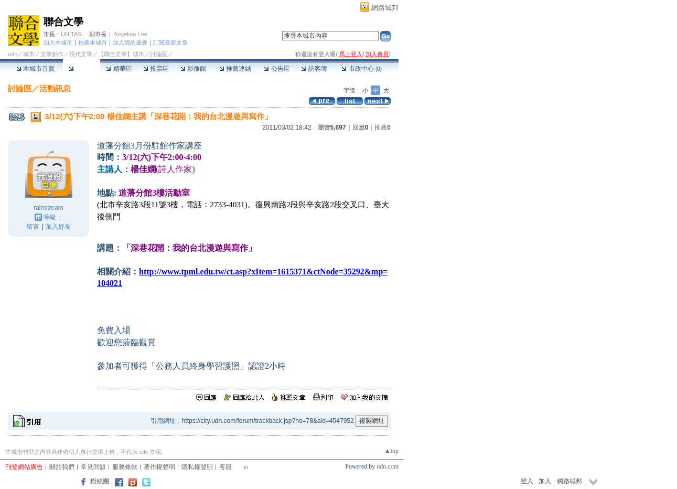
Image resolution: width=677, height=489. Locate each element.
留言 (33, 226)
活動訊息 (55, 88)
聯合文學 (63, 21)
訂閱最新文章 (170, 42)
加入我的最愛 (130, 42)
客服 (225, 467)
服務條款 (124, 467)
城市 (29, 54)
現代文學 (80, 54)
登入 (527, 481)
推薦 (382, 127)
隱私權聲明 (197, 467)
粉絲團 (99, 481)
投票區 (156, 68)
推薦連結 (235, 68)
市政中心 (361, 68)
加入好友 (58, 226)
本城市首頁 (35, 68)
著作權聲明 (159, 467)
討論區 (81, 68)
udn (12, 54)
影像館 (193, 68)
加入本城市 (58, 42)
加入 (545, 481)
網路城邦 (385, 8)
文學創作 (51, 54)
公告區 (276, 68)
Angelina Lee (130, 34)
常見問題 (93, 467)
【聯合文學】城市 (121, 54)
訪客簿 (314, 68)
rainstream (48, 207)
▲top (391, 450)
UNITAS (71, 34)
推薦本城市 (92, 42)
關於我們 (61, 467)
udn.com (388, 466)
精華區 (119, 68)
